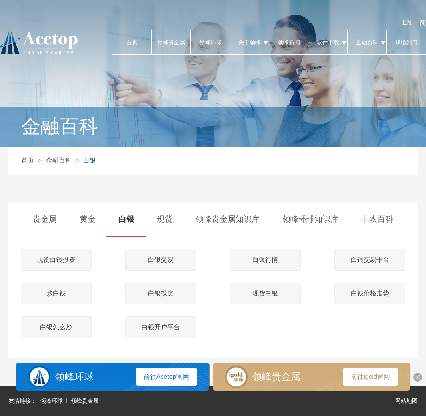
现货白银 (265, 293)
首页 (132, 42)
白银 (89, 160)
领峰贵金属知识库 (228, 219)
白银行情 (265, 259)
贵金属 (45, 219)
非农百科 (377, 219)
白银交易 (161, 259)
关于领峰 (249, 42)
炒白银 (56, 293)
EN (407, 22)
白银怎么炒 (56, 327)
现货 (165, 219)
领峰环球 (210, 42)
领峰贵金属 (171, 42)
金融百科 (367, 42)
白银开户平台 (161, 327)
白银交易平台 (370, 259)
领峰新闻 (288, 42)
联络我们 (406, 42)
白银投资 (161, 293)
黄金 (88, 219)
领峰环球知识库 (310, 219)
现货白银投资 (56, 259)
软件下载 (328, 42)
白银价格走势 (370, 293)
